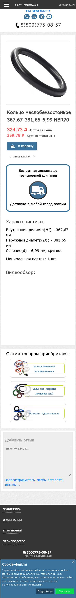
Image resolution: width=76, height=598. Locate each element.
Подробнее (45, 591)
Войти (18, 5)
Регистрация (31, 5)
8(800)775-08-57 (37, 552)
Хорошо (64, 591)
